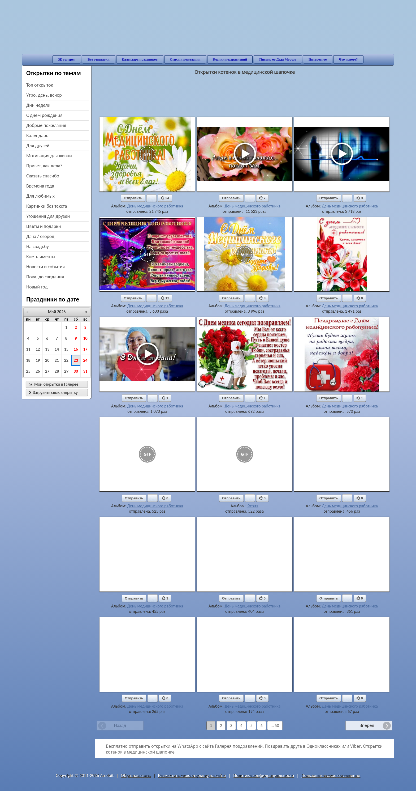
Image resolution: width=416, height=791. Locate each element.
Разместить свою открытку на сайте (192, 775)
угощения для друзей (48, 216)
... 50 (275, 725)
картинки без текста (46, 206)
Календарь (37, 135)
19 (38, 360)
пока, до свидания (45, 277)
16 (76, 349)
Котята (252, 505)
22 (66, 360)
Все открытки (99, 59)
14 (57, 349)
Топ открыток (39, 85)
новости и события (45, 267)
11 (28, 349)
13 (47, 349)
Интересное (318, 59)
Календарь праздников (140, 59)
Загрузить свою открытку (53, 392)
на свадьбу (37, 246)
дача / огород (40, 236)
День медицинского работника (155, 206)
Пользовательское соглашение (330, 775)
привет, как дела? (44, 166)
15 (66, 349)
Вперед (366, 725)
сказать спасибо (42, 176)
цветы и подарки (43, 226)
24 (85, 360)
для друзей (37, 145)
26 (38, 371)
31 (85, 371)
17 (85, 349)
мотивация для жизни (49, 156)
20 (47, 360)
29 (66, 371)
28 (57, 371)
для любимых (40, 196)
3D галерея (66, 59)
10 (85, 338)
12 (38, 349)
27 (47, 371)
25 (28, 371)
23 (76, 360)
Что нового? (348, 59)
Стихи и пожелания (185, 59)
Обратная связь (136, 775)
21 (57, 360)
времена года (40, 186)
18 (28, 360)
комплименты (40, 257)
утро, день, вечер (44, 95)
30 (76, 371)
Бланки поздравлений (230, 59)
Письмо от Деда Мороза (277, 59)
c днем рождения (44, 115)
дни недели (38, 105)
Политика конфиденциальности (263, 775)
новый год (36, 287)
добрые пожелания (46, 125)
